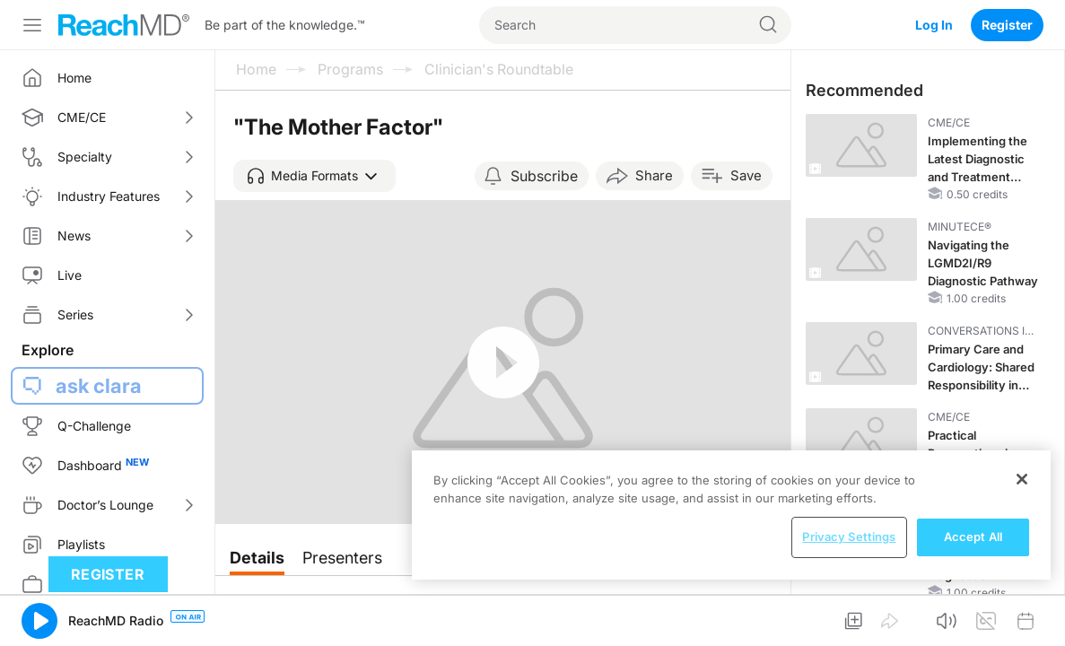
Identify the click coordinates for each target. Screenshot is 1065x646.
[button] (314, 176)
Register (1007, 24)
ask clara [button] (99, 385)
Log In (934, 24)
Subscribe (544, 176)
